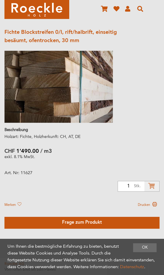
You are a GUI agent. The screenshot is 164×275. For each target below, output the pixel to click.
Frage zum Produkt (82, 222)
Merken (12, 205)
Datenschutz (132, 267)
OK (145, 247)
